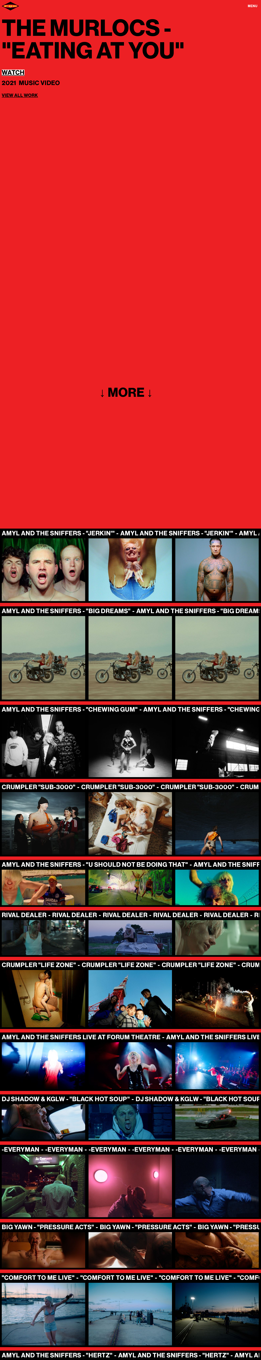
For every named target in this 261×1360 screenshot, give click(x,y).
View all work (20, 95)
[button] (252, 5)
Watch (13, 73)
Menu (253, 6)
